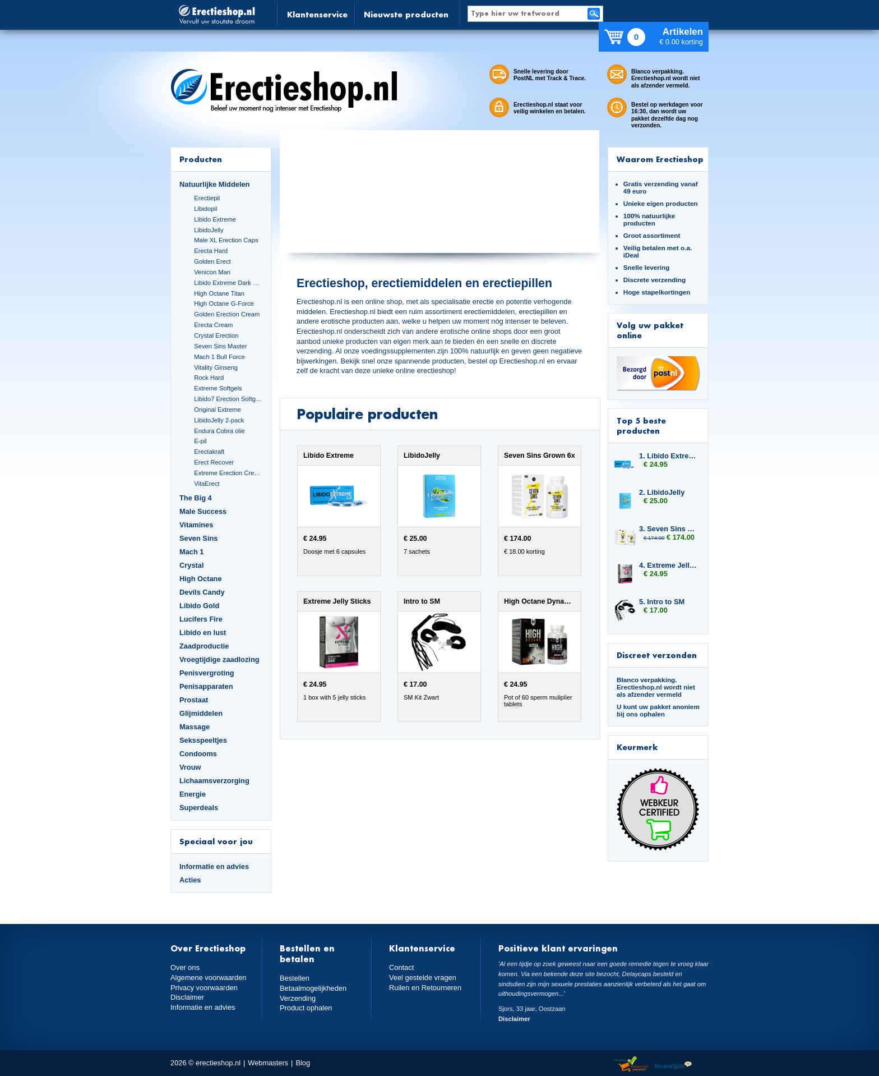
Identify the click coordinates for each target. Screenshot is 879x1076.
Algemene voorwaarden (208, 977)
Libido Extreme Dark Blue (228, 282)
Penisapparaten (206, 686)
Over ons (185, 967)
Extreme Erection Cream (228, 473)
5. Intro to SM (661, 601)
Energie (192, 794)
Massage (194, 727)
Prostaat (193, 700)
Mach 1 (191, 552)
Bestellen (294, 978)
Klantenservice (317, 14)
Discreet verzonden (657, 655)
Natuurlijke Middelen (214, 184)
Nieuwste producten (406, 14)
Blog (302, 1063)
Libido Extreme (215, 219)
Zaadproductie (204, 646)
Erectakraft (209, 451)
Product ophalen (306, 1008)
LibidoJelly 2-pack (219, 420)
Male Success (202, 511)
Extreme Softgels (218, 388)
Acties (190, 880)
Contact (401, 967)
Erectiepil (207, 198)
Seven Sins (198, 538)
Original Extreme (217, 409)
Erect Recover (214, 462)
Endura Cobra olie (219, 430)
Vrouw (190, 767)
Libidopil (205, 208)
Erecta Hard (211, 250)
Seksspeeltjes (203, 740)
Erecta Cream (213, 324)
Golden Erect (212, 261)
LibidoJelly (208, 230)
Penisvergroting (206, 673)
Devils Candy (202, 592)
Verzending (298, 998)
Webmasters (268, 1063)
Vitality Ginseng (216, 367)
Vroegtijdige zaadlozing (219, 659)
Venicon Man (212, 272)
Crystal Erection (216, 335)
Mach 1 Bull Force (219, 356)
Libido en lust (202, 632)
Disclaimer (187, 997)
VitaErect (206, 483)
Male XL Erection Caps (226, 240)
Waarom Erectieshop (660, 159)
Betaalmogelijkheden (313, 988)
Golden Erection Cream (227, 314)
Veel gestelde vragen (422, 977)
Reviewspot (673, 1064)
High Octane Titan (219, 293)
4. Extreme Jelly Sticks (668, 565)
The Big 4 (195, 498)
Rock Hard (209, 377)
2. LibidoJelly (661, 492)
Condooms (198, 753)
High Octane (200, 578)
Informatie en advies (214, 866)
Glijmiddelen (201, 713)
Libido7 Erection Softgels (228, 399)
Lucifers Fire (201, 619)
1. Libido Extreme (668, 456)
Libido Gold (199, 605)
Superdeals (198, 807)
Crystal (191, 565)
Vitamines (196, 525)
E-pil (200, 441)
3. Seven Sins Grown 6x (668, 529)
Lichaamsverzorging (214, 780)
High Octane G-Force (224, 303)
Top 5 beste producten (641, 425)
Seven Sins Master (220, 346)
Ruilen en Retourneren (425, 987)
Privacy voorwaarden (204, 987)
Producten (200, 159)
